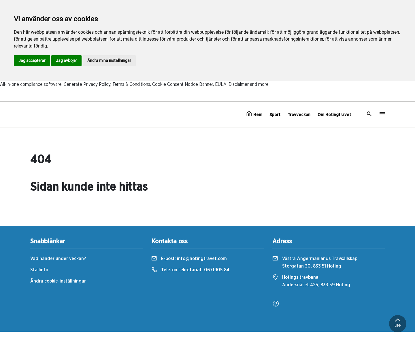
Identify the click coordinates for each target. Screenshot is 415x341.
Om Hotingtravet (334, 115)
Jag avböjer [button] (66, 60)
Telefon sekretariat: (190, 270)
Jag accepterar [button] (32, 60)
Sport (274, 115)
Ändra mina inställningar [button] (109, 60)
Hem (254, 114)
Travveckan (299, 115)
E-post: (189, 258)
